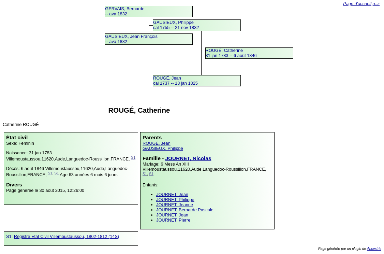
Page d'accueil (357, 3)
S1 (133, 157)
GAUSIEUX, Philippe (163, 148)
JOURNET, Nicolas (188, 158)
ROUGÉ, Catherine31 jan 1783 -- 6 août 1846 (231, 53)
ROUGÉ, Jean (157, 143)
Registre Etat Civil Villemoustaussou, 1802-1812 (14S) (66, 236)
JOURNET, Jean (172, 194)
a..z (376, 3)
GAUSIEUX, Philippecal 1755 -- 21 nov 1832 (176, 25)
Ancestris (374, 249)
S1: (10, 236)
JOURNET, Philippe (175, 199)
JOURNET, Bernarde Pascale (184, 209)
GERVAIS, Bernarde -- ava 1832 (124, 11)
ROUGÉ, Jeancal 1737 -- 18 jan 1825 (175, 80)
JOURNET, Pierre (173, 220)
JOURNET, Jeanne (174, 204)
